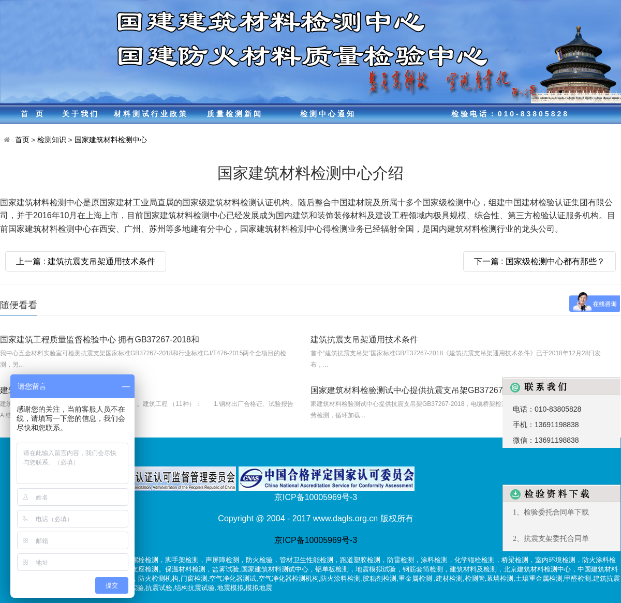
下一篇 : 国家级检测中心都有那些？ (539, 261)
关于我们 (80, 114)
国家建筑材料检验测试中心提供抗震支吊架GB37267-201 (415, 390)
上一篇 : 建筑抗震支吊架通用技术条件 (85, 261)
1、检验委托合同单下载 (551, 512)
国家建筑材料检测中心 (111, 140)
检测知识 (51, 140)
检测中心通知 (328, 114)
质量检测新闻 (235, 114)
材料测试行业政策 (151, 114)
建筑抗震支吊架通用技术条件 (364, 339)
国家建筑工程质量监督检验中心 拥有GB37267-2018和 (99, 339)
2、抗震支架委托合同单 (551, 538)
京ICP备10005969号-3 (315, 540)
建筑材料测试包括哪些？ (45, 390)
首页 (36, 114)
